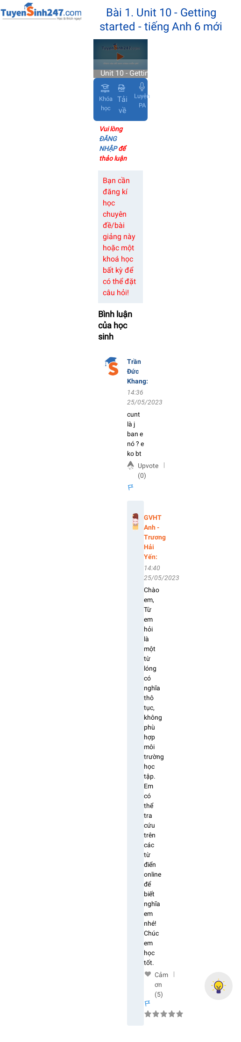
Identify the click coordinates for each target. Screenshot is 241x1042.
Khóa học (106, 103)
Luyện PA (142, 100)
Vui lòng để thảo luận (113, 143)
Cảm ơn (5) (161, 975)
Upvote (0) (148, 470)
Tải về (122, 99)
